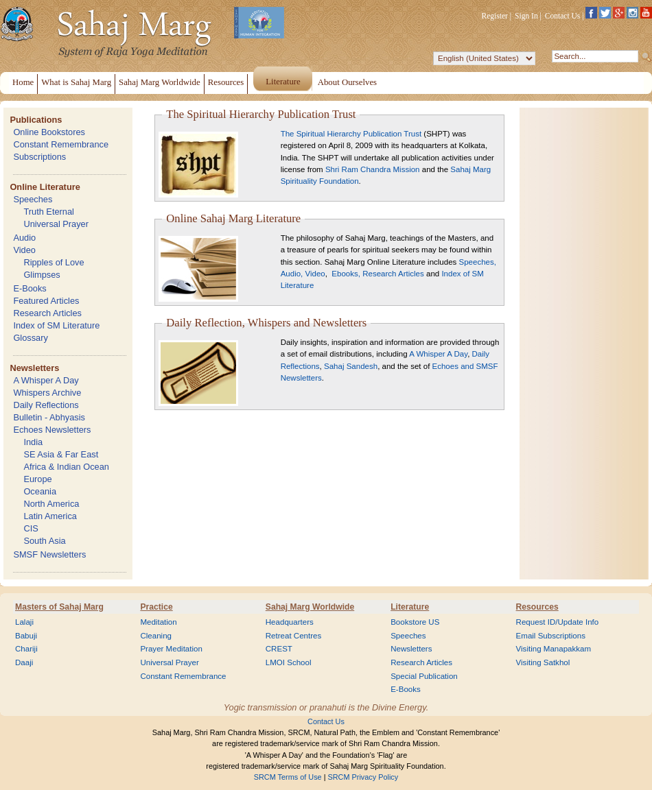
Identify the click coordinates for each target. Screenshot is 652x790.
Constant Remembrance (60, 144)
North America (51, 504)
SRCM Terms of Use (288, 777)
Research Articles (47, 313)
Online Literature (45, 187)
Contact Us (563, 16)
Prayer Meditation (171, 649)
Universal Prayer (56, 224)
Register (495, 16)
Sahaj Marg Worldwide (310, 607)
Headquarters (290, 622)
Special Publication (424, 676)
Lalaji (24, 622)
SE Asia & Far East (60, 454)
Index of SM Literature (56, 325)
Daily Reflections (45, 405)
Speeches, (477, 262)
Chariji (26, 649)
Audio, (292, 274)
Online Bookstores (49, 132)
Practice (156, 607)
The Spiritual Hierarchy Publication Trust (352, 134)
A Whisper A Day (45, 380)
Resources (537, 607)
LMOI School (289, 662)
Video (24, 250)
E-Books (29, 288)
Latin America (50, 516)
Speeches (32, 199)
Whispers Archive (47, 392)
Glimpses (41, 275)
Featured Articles (46, 301)
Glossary (30, 338)
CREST (279, 649)
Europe (37, 479)
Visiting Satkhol (543, 662)
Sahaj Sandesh (350, 366)
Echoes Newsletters (52, 429)
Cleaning (156, 636)
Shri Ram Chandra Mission (372, 169)
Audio (24, 237)
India (33, 442)
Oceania (39, 491)
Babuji (26, 636)
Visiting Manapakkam (554, 649)
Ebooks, (344, 274)
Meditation (158, 622)
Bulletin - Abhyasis (49, 417)
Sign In (526, 16)
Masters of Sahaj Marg (59, 607)
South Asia (44, 541)
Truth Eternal (48, 211)
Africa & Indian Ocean (65, 467)
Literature (410, 607)
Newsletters (34, 368)
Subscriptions (39, 157)
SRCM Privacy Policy (363, 777)
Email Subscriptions (550, 636)
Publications (36, 120)
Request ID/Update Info (557, 622)
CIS (30, 528)
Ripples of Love (53, 262)
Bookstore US (415, 622)
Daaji (24, 662)
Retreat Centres (294, 636)
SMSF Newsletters (49, 554)
